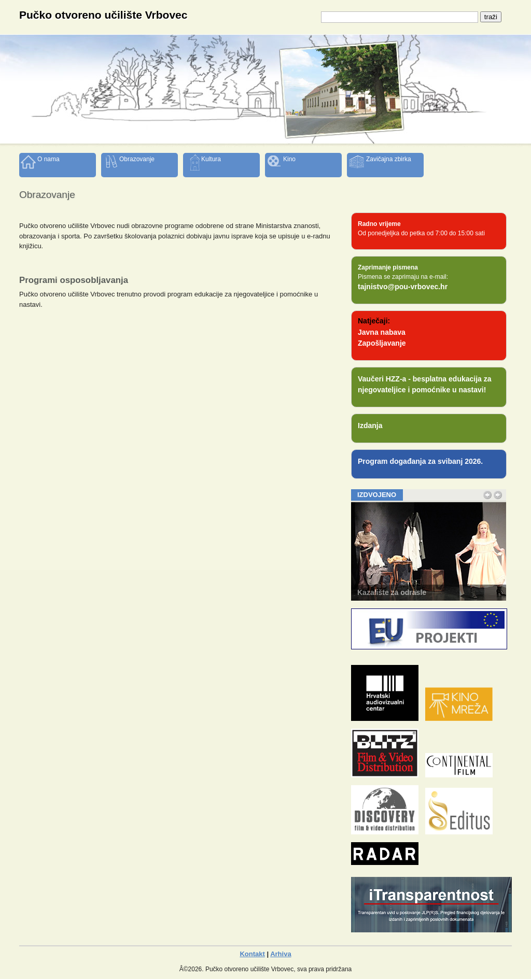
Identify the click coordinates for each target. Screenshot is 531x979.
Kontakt (252, 954)
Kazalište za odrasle (391, 592)
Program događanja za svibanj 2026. (420, 461)
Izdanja (370, 425)
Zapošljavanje (382, 343)
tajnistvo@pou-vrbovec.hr (403, 286)
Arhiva (280, 954)
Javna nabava (382, 332)
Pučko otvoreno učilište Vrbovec (103, 15)
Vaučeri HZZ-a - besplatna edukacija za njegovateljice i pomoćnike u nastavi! (425, 384)
